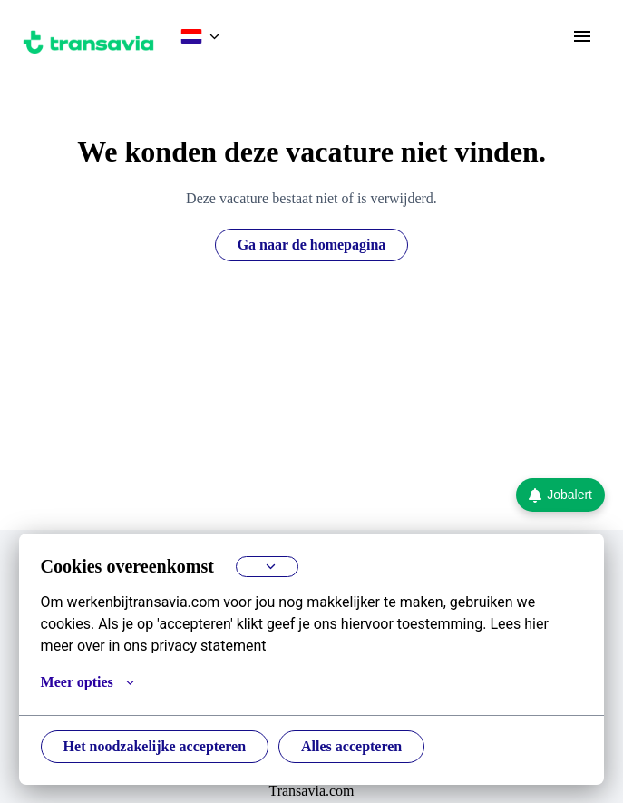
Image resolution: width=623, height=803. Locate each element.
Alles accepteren (372, 747)
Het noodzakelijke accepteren (162, 747)
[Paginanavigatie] (582, 36)
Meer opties (91, 682)
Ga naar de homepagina (312, 245)
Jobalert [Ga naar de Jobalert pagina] (560, 495)
